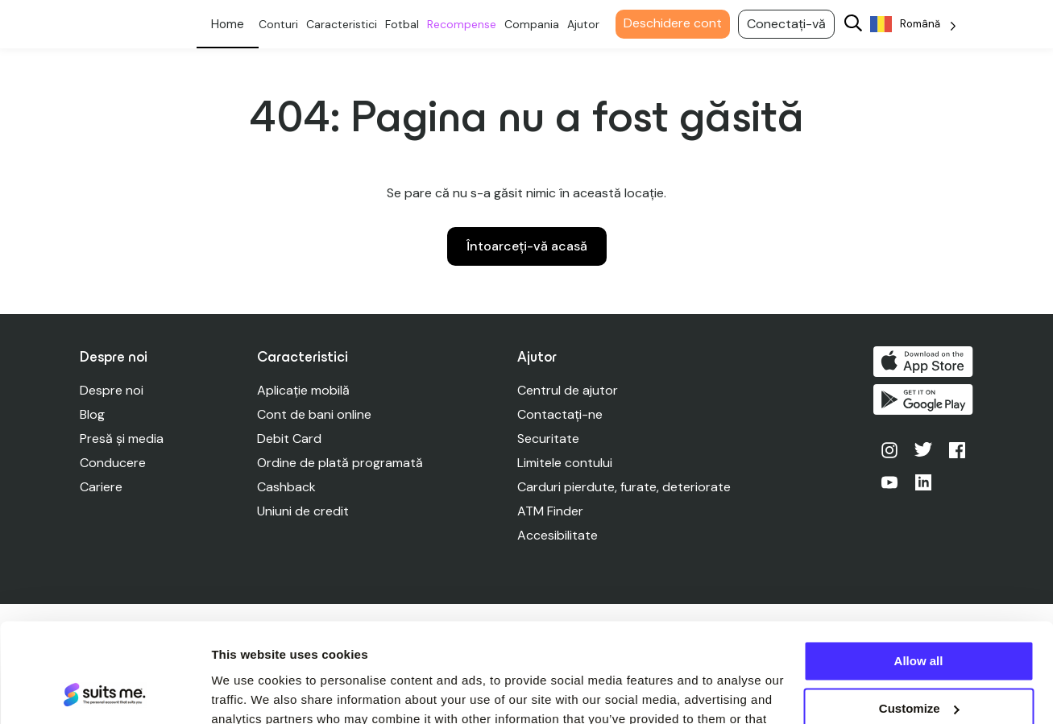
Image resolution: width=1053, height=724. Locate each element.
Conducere (113, 462)
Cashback (287, 486)
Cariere (101, 486)
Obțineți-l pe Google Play (924, 400)
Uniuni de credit (304, 511)
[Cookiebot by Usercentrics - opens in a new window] (104, 693)
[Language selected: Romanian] (917, 24)
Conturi (282, 24)
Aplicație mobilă (304, 390)
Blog (92, 414)
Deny (919, 665)
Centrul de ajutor (568, 390)
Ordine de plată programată (341, 462)
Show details (248, 692)
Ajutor (587, 24)
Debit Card (290, 438)
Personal (232, 24)
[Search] (857, 24)
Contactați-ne (560, 414)
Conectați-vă (790, 23)
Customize (919, 618)
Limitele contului (565, 462)
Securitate (549, 438)
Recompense (465, 24)
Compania (535, 24)
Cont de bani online (315, 414)
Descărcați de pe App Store (924, 361)
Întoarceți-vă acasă (526, 246)
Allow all (918, 571)
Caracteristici (345, 24)
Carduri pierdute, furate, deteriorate (625, 486)
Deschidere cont (677, 22)
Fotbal (406, 24)
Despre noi (111, 390)
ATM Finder (551, 511)
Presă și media (122, 438)
